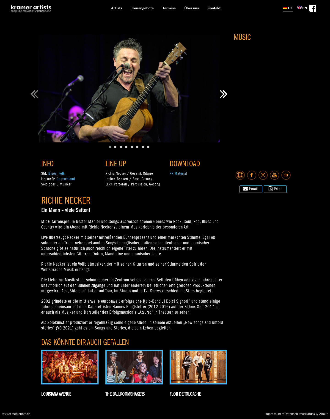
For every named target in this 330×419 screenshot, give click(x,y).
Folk (62, 173)
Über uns (191, 8)
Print (275, 188)
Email (250, 188)
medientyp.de (20, 414)
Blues (52, 173)
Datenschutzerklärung (300, 414)
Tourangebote (142, 8)
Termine (169, 8)
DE (288, 8)
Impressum (273, 414)
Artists (116, 8)
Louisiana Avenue (56, 394)
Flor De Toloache (185, 394)
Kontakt (214, 8)
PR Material (178, 173)
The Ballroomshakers (125, 394)
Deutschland (65, 179)
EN (302, 8)
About (323, 414)
